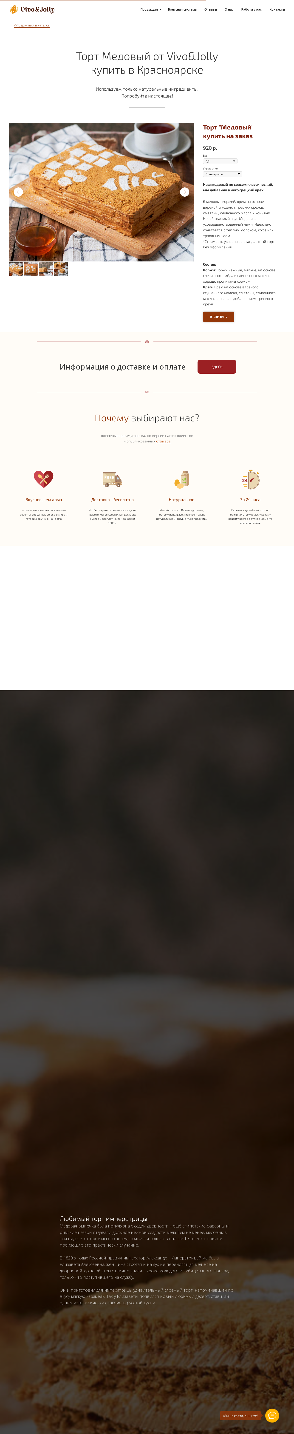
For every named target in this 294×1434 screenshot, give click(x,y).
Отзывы (210, 9)
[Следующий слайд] (184, 192)
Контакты (277, 9)
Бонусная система (182, 9)
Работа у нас (251, 9)
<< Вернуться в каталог (32, 25)
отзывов (163, 441)
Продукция (149, 9)
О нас (229, 9)
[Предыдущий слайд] (18, 192)
